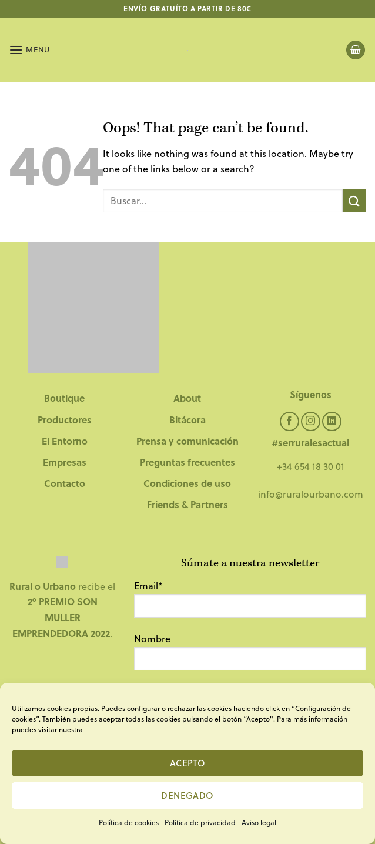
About (187, 398)
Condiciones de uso (187, 483)
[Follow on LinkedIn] (331, 421)
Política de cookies (129, 823)
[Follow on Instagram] (310, 421)
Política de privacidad (200, 823)
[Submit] (354, 200)
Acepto (188, 762)
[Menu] (29, 49)
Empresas (64, 462)
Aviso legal (259, 823)
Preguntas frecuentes (187, 462)
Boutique (64, 398)
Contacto (64, 483)
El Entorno (65, 441)
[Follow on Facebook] (289, 421)
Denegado (187, 795)
